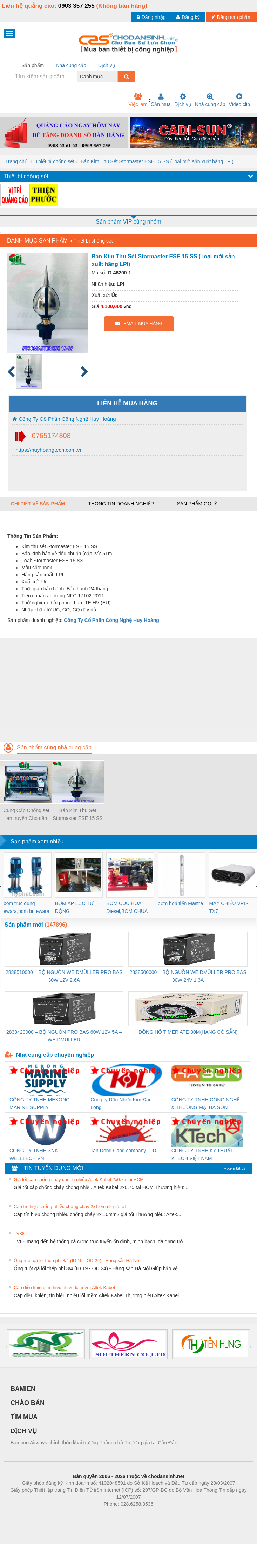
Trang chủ (16, 161)
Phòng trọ (84, 1514)
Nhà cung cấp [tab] (71, 65)
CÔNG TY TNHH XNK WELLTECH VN (33, 1154)
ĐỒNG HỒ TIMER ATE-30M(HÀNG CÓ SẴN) (188, 1032)
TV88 (19, 1233)
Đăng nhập (151, 17)
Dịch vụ (182, 100)
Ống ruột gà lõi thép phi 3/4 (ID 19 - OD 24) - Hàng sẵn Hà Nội (77, 1260)
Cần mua (161, 100)
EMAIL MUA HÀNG (138, 323)
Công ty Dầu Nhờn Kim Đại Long (120, 1103)
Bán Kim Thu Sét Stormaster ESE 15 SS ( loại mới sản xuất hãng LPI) (157, 161)
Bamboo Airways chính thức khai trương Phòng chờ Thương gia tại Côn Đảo (94, 1442)
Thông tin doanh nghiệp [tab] (121, 503)
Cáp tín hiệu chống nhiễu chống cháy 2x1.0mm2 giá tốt (70, 1206)
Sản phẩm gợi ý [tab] (197, 503)
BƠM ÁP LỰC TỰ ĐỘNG (74, 907)
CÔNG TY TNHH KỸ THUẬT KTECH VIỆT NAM (202, 1154)
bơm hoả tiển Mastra (180, 903)
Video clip (239, 100)
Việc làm (137, 100)
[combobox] (115, 76)
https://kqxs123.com (162, 1514)
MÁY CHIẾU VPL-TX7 (228, 907)
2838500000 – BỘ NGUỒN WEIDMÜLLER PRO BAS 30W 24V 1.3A (188, 976)
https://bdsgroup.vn (119, 1514)
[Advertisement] (127, 687)
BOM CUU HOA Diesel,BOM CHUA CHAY (126, 908)
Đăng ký (187, 17)
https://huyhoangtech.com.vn (48, 450)
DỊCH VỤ (24, 1430)
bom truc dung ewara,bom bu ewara (26, 907)
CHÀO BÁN (28, 1402)
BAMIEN (23, 1388)
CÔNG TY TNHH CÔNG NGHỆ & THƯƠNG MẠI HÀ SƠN (205, 1103)
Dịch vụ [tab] (106, 65)
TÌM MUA (24, 1416)
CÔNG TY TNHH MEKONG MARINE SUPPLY (39, 1103)
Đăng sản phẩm (231, 17)
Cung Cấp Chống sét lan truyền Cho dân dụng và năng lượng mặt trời (26, 815)
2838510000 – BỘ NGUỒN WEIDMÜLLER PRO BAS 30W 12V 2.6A (64, 976)
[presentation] (1, 886)
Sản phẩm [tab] (32, 65)
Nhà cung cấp (210, 100)
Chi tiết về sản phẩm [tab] (38, 503)
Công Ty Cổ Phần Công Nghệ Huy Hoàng (64, 419)
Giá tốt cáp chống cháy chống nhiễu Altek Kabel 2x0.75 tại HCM (79, 1179)
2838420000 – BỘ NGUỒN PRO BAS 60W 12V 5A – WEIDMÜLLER (64, 1035)
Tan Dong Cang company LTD (123, 1150)
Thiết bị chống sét (54, 161)
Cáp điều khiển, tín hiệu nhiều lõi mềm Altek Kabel (64, 1287)
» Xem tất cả (234, 1168)
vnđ (128, 306)
